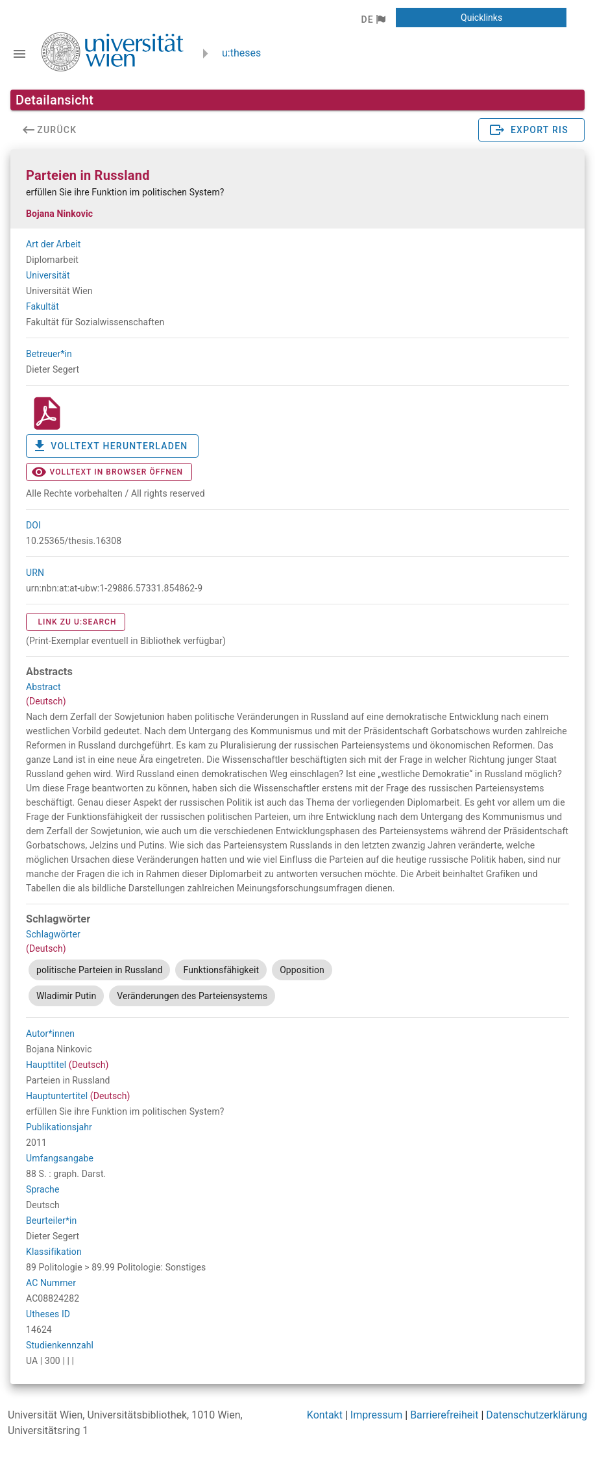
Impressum (376, 1415)
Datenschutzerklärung (536, 1415)
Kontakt (325, 1415)
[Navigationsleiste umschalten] (19, 54)
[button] (373, 19)
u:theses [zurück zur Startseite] (241, 53)
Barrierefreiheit (444, 1415)
